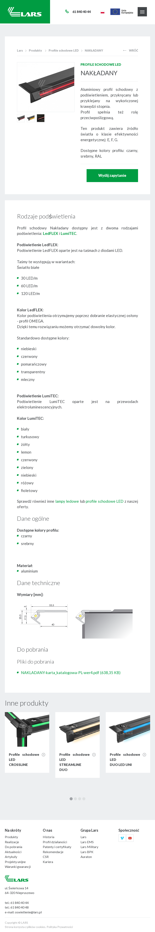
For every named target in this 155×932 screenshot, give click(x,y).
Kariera (48, 862)
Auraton (86, 857)
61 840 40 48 (19, 907)
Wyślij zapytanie (112, 175)
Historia (48, 837)
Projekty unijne (15, 862)
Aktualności (13, 852)
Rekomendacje (53, 852)
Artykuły (11, 857)
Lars (20, 50)
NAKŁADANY (94, 50)
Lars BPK (87, 852)
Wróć (130, 50)
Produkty (35, 50)
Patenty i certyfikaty (57, 847)
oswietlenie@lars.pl (28, 912)
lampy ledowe (67, 501)
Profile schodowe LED (64, 50)
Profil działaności (55, 842)
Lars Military (89, 847)
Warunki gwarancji (18, 866)
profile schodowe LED (105, 501)
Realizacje (12, 842)
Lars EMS (87, 842)
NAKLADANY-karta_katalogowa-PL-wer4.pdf (70, 672)
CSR (46, 857)
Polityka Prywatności (60, 927)
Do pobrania (13, 847)
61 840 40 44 (19, 902)
